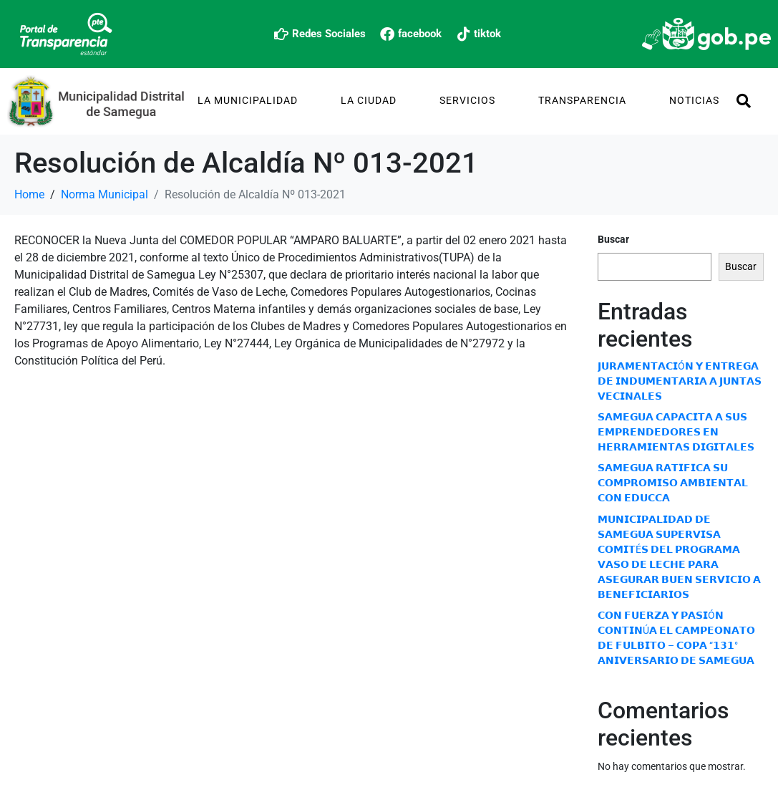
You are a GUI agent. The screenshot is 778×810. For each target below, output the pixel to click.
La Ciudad (369, 100)
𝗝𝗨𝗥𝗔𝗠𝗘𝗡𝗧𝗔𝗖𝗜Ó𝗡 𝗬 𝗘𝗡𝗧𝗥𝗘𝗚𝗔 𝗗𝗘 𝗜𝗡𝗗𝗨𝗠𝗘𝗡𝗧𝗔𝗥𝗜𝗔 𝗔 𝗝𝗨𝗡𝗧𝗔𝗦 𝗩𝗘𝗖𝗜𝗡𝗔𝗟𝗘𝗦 (680, 381)
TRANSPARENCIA (582, 100)
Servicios (467, 100)
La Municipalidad (248, 100)
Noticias (694, 100)
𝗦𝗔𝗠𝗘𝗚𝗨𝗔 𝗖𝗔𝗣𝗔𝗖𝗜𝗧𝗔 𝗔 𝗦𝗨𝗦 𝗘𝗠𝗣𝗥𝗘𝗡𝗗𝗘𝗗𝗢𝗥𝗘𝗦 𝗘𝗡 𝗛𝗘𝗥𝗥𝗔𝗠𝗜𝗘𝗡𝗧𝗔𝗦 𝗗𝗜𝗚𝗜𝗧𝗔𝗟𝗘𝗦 (676, 432)
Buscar (613, 239)
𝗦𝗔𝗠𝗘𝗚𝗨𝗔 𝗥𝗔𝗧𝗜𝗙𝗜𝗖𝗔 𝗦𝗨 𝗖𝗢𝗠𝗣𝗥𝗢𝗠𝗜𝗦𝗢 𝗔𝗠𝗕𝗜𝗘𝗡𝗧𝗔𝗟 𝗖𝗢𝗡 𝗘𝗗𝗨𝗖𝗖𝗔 (673, 482)
